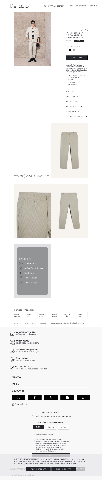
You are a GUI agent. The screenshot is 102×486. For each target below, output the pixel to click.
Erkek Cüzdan (17, 315)
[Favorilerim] (81, 6)
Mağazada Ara (72, 97)
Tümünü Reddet (38, 469)
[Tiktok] (83, 397)
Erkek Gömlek (42, 315)
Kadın (38, 427)
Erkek (51, 427)
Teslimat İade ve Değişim (77, 117)
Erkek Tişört (29, 315)
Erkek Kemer (80, 315)
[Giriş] (72, 6)
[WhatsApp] (18, 397)
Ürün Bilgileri (72, 102)
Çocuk (63, 427)
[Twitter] (51, 397)
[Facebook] (35, 397)
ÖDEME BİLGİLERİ (72, 112)
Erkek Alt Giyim (68, 315)
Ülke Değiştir (21, 404)
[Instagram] (67, 397)
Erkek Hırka (54, 315)
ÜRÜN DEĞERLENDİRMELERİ (77, 107)
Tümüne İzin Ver (63, 469)
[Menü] (6, 6)
